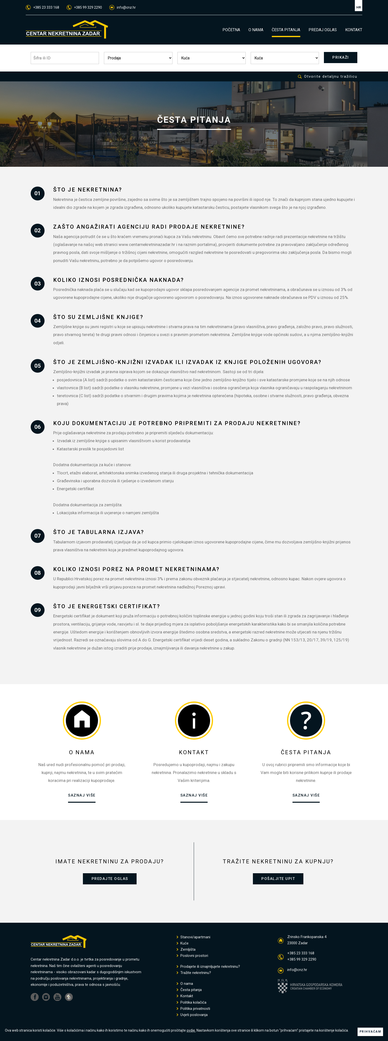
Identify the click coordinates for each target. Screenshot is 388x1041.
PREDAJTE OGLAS (110, 879)
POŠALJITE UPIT (278, 879)
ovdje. (191, 1026)
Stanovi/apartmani (193, 938)
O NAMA (255, 29)
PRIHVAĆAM (370, 1029)
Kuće (183, 945)
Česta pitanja (189, 991)
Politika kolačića (191, 1004)
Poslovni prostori (192, 957)
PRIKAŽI (339, 58)
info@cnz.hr (122, 7)
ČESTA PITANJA (286, 29)
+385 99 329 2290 (84, 7)
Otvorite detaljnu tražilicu (327, 76)
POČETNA (231, 29)
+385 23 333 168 (42, 7)
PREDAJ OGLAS (323, 29)
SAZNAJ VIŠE (82, 795)
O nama (185, 985)
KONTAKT (353, 29)
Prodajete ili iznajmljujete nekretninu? (208, 968)
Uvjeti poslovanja (192, 1016)
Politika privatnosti (193, 1010)
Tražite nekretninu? (194, 974)
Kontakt (185, 997)
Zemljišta (186, 951)
